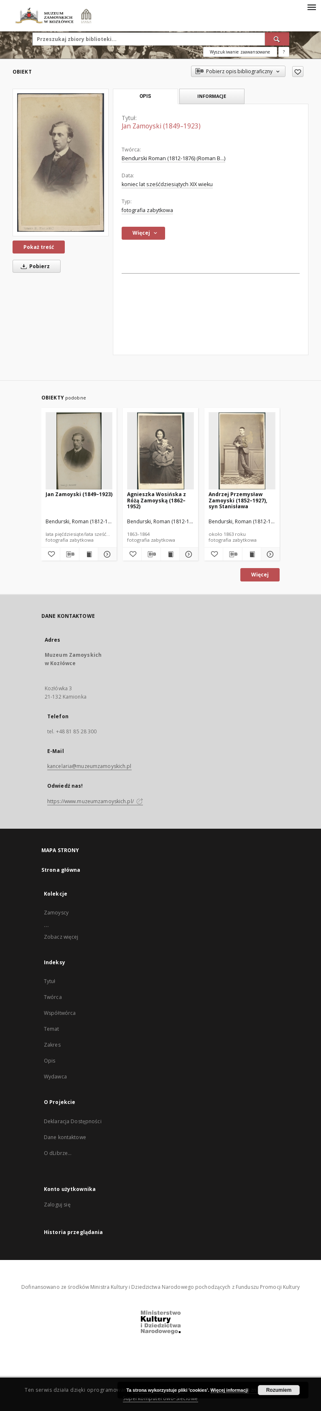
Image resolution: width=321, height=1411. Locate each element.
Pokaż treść (38, 247)
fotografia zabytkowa (147, 210)
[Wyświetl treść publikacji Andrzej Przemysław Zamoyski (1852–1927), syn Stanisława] (251, 554)
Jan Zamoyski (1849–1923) (79, 494)
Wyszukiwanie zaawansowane (240, 52)
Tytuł (50, 981)
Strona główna (61, 869)
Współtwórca (60, 1013)
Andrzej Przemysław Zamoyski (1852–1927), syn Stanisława (238, 500)
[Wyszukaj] (277, 39)
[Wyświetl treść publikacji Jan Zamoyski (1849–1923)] (88, 554)
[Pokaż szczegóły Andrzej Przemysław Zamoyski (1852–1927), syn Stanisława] (269, 554)
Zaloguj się (57, 1204)
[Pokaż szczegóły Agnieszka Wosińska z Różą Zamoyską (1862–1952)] (187, 554)
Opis (49, 1060)
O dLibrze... (57, 1153)
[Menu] (311, 6)
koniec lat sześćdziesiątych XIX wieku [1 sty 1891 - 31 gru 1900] (167, 184)
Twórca (53, 997)
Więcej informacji (229, 1390)
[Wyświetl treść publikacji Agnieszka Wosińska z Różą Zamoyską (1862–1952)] (170, 554)
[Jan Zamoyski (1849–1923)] (60, 162)
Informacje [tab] (211, 96)
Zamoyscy (56, 912)
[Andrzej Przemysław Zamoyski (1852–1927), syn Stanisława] (242, 451)
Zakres (52, 1044)
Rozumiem (279, 1390)
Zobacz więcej (61, 936)
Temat (51, 1028)
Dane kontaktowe (65, 1137)
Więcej (260, 574)
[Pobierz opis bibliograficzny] (69, 554)
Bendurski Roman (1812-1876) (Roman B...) (173, 158)
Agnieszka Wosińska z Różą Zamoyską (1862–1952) (156, 500)
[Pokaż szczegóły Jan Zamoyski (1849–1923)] (106, 554)
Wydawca (55, 1076)
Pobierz (34, 266)
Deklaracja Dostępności (73, 1121)
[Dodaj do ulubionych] (297, 71)
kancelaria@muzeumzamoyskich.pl (89, 766)
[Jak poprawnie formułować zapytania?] (283, 52)
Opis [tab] (145, 96)
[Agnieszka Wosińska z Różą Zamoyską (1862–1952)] (160, 451)
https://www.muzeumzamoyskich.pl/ (95, 801)
